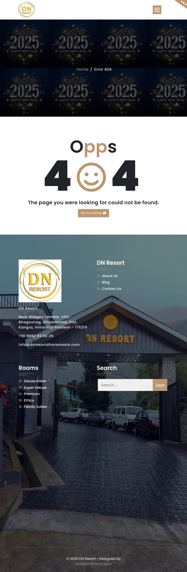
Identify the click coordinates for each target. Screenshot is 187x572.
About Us (110, 275)
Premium (32, 393)
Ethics (29, 400)
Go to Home (93, 213)
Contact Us (111, 288)
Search (160, 385)
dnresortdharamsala (93, 563)
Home (82, 69)
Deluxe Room (35, 381)
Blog (106, 282)
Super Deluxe (35, 387)
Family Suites (35, 406)
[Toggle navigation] (157, 9)
